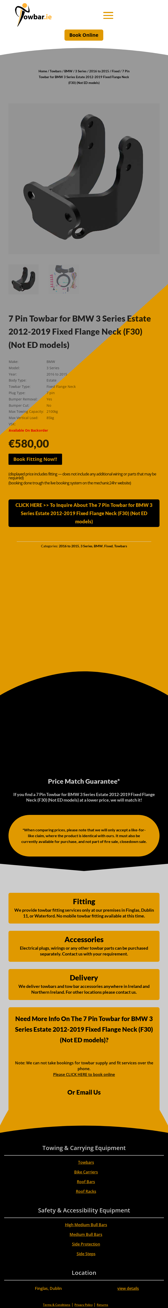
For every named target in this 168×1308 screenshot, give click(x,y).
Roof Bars (86, 1181)
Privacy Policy (83, 1305)
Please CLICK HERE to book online (84, 1074)
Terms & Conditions (56, 1305)
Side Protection (86, 1244)
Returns (102, 1305)
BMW (68, 71)
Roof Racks (86, 1191)
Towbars (56, 71)
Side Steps (86, 1253)
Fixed (116, 71)
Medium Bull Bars (86, 1234)
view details (128, 1288)
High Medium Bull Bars (86, 1224)
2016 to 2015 (99, 71)
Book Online (83, 35)
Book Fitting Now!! (35, 459)
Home (43, 71)
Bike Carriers (86, 1172)
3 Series (81, 71)
